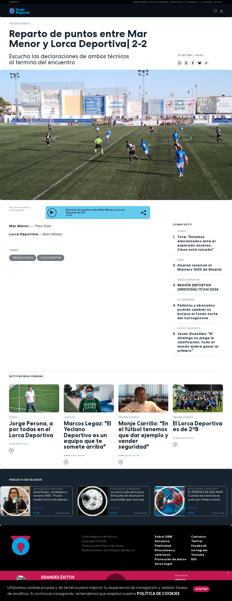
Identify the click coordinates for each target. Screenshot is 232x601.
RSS (194, 559)
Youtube (198, 555)
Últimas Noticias (177, 2)
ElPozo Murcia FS (188, 328)
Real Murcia (191, 2)
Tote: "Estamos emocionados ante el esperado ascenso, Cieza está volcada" (196, 243)
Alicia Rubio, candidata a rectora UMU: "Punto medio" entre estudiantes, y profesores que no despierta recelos (51, 496)
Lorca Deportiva (50, 257)
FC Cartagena (185, 299)
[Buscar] (220, 11)
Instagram (199, 550)
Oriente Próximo (140, 2)
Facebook (199, 546)
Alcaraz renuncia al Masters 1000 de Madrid (199, 267)
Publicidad (163, 546)
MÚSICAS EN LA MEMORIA (48, 488)
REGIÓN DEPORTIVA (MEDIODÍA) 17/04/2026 (198, 287)
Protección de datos (170, 559)
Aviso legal (163, 564)
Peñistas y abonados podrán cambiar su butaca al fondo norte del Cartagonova (197, 311)
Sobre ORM (163, 537)
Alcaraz (218, 2)
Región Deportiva (188, 279)
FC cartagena (205, 2)
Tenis (180, 259)
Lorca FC (69, 417)
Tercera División (19, 23)
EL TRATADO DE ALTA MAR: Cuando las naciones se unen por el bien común (206, 495)
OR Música (181, 579)
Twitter (197, 541)
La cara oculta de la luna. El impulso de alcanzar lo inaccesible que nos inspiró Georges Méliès (129, 496)
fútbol (181, 231)
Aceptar (201, 588)
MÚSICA (37, 507)
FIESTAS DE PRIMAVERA (159, 2)
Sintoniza (162, 541)
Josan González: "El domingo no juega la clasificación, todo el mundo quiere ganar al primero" (197, 342)
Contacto (198, 537)
